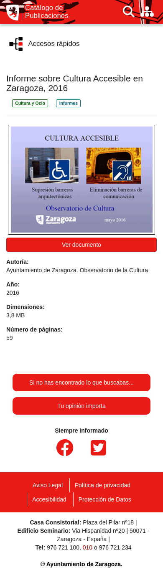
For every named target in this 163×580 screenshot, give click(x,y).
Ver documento (81, 244)
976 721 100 (63, 547)
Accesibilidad (49, 499)
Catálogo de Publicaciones (47, 11)
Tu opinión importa (81, 406)
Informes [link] (68, 103)
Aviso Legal (48, 485)
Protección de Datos (105, 499)
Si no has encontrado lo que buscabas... (81, 382)
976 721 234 (115, 547)
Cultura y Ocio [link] (30, 103)
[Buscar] (129, 12)
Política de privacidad (102, 485)
